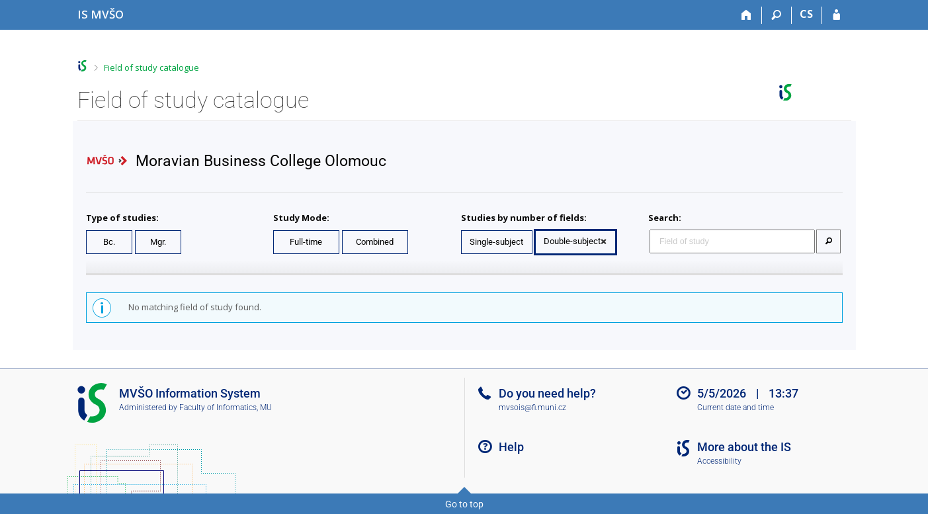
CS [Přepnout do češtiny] (806, 14)
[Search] (777, 15)
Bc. (109, 242)
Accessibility (719, 461)
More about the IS (744, 447)
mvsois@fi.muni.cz (532, 407)
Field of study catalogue (151, 67)
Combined (375, 242)
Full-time (306, 242)
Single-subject (496, 242)
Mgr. (158, 242)
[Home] (747, 15)
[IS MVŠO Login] (836, 15)
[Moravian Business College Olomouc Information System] (100, 14)
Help (511, 447)
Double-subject (572, 241)
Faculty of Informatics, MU (225, 407)
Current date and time (735, 407)
